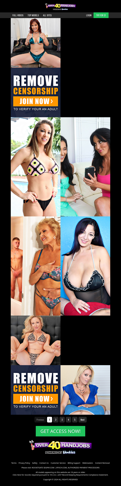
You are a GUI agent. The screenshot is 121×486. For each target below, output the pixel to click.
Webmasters (87, 463)
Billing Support (74, 463)
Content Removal (102, 463)
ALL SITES (47, 15)
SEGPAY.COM (48, 467)
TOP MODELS (33, 15)
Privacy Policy (24, 463)
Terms (13, 463)
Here (19, 475)
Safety (34, 463)
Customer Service (58, 463)
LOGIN (88, 15)
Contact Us (44, 463)
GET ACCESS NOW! (60, 431)
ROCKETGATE (37, 467)
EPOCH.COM (61, 467)
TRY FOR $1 (101, 15)
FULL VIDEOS (17, 15)
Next (83, 419)
